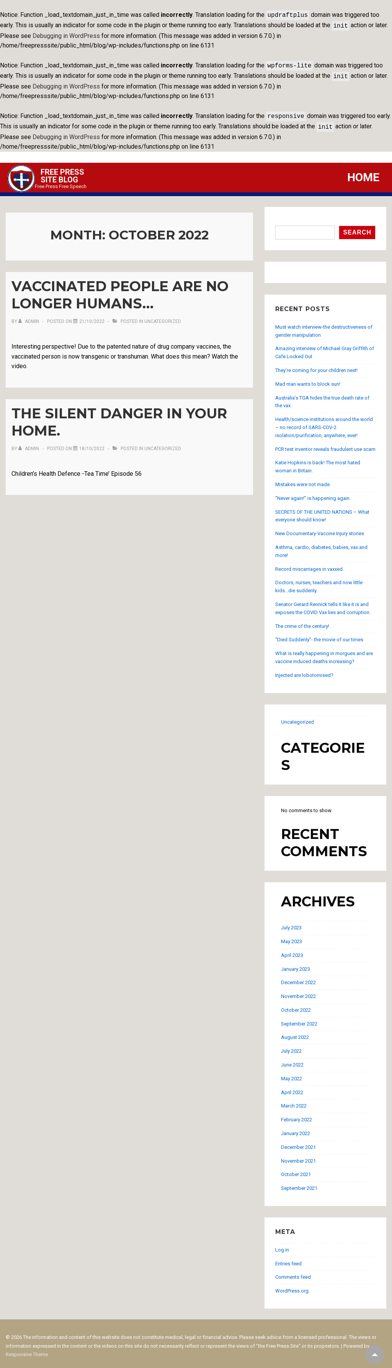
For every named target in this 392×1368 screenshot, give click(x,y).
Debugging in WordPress (66, 34)
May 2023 (291, 937)
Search (284, 217)
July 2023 (291, 923)
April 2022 (292, 1088)
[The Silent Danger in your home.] (92, 444)
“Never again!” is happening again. (313, 493)
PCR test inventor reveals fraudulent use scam (325, 444)
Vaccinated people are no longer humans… (120, 290)
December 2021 (298, 1142)
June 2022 (292, 1060)
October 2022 (296, 1005)
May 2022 (291, 1074)
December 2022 (298, 978)
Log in (282, 1245)
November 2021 (298, 1156)
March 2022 (294, 1101)
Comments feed (293, 1272)
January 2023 (295, 964)
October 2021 (296, 1170)
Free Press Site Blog (62, 171)
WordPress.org (292, 1286)
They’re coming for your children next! (316, 366)
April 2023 (292, 951)
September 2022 (299, 1019)
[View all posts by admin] (29, 316)
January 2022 (295, 1129)
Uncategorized (162, 316)
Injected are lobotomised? (304, 670)
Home (363, 172)
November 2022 (298, 991)
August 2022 (295, 1032)
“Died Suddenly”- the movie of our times (319, 635)
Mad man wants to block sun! (307, 379)
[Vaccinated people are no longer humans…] (92, 316)
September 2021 (299, 1183)
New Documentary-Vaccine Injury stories (319, 529)
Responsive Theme (27, 1350)
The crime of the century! (302, 621)
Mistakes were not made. (303, 480)
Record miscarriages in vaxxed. (309, 564)
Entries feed (288, 1259)
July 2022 (291, 1046)
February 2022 (296, 1115)
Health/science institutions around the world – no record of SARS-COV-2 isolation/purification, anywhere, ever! (324, 423)
